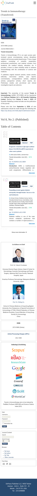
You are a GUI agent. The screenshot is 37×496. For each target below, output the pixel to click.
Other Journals (9, 457)
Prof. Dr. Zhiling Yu (18, 302)
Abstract (25, 143)
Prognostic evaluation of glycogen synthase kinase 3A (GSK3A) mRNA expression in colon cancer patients (21, 149)
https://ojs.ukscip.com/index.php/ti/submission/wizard (18, 110)
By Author (8, 453)
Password (4, 419)
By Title (7, 455)
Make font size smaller (4, 464)
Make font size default (7, 464)
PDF (31, 143)
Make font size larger (10, 464)
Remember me (8, 423)
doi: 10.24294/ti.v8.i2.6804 (17, 162)
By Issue (7, 451)
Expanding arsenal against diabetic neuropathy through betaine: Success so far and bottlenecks (22, 192)
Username (5, 414)
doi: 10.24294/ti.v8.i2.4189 (17, 212)
